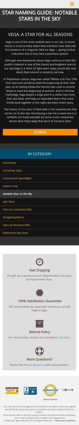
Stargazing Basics (13, 217)
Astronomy (9, 162)
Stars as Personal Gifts (16, 225)
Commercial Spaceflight (17, 178)
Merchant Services (50, 399)
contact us (38, 365)
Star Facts (9, 201)
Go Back (40, 132)
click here (64, 337)
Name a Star (10, 186)
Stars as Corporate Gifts (17, 209)
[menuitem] (39, 163)
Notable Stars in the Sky (17, 194)
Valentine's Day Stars (15, 233)
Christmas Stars (12, 170)
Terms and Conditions (65, 420)
